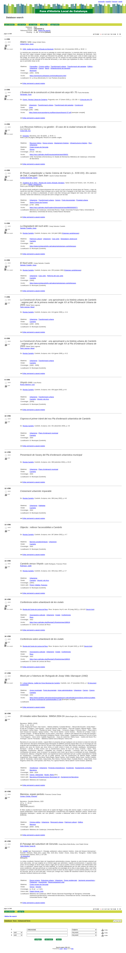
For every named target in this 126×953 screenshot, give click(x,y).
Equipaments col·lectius (83, 768)
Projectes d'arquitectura (56, 768)
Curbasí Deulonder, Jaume (28, 178)
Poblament (33, 882)
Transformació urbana (58, 66)
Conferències (66, 615)
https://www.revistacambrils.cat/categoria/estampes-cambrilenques (53, 246)
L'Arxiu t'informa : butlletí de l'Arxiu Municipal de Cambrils (41, 683)
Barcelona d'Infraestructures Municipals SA (44, 777)
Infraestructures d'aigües (78, 143)
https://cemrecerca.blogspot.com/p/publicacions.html (48, 76)
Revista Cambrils (28, 233)
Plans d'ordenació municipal (48, 433)
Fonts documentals (68, 200)
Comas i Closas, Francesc (28, 796)
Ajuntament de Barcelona (69, 777)
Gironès (38, 887)
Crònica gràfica (44, 66)
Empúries (26, 136)
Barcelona (33, 770)
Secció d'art (90, 609)
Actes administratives (65, 690)
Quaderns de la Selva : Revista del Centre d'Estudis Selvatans (43, 183)
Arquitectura (34, 768)
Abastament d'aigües (61, 143)
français (114, 1)
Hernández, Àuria (25, 94)
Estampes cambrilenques (71, 233)
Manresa (33, 824)
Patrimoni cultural (36, 239)
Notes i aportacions (35, 184)
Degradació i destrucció (69, 239)
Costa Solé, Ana (25, 131)
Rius (90, 143)
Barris (47, 68)
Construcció (79, 105)
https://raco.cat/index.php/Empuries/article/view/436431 (49, 154)
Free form (118, 921)
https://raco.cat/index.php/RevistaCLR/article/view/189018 (50, 622)
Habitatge (42, 505)
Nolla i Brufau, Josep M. (28, 846)
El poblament (25, 856)
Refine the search (44, 30)
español (108, 1)
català (120, 1)
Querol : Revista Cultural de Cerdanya (35, 99)
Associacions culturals (37, 615)
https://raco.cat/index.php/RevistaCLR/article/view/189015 (50, 659)
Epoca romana (48, 143)
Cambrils (33, 241)
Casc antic (55, 239)
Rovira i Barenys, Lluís (27, 384)
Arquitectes (70, 768)
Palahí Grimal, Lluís (36, 891)
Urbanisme (33, 68)
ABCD (65, 948)
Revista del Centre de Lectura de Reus (35, 609)
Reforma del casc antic (55, 276)
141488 (25, 851)
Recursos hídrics (35, 143)
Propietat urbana (82, 200)
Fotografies (33, 66)
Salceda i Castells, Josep (28, 228)
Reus (31, 617)
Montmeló (33, 70)
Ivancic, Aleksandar (36, 775)
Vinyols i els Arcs (43, 399)
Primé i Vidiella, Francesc (38, 585)
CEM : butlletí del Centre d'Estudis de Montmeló (38, 49)
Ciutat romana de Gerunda (39, 147)
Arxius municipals (36, 690)
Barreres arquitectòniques (39, 542)
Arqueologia (42, 882)
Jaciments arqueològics (86, 880)
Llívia (31, 107)
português (101, 1)
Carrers (41, 68)
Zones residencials (70, 880)
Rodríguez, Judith (26, 566)
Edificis (90, 66)
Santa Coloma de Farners (39, 202)
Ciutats (57, 615)
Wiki (72, 948)
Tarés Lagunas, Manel (27, 307)
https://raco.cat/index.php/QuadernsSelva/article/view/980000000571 (54, 207)
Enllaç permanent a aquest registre (33, 83)
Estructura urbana (47, 880)
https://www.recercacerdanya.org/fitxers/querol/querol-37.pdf (50, 112)
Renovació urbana (56, 822)
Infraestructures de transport (60, 68)
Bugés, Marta (49, 775)
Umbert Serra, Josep (27, 44)
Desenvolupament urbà (56, 882)
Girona (32, 149)
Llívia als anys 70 (86, 99)
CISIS (61, 948)
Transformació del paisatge (76, 66)
